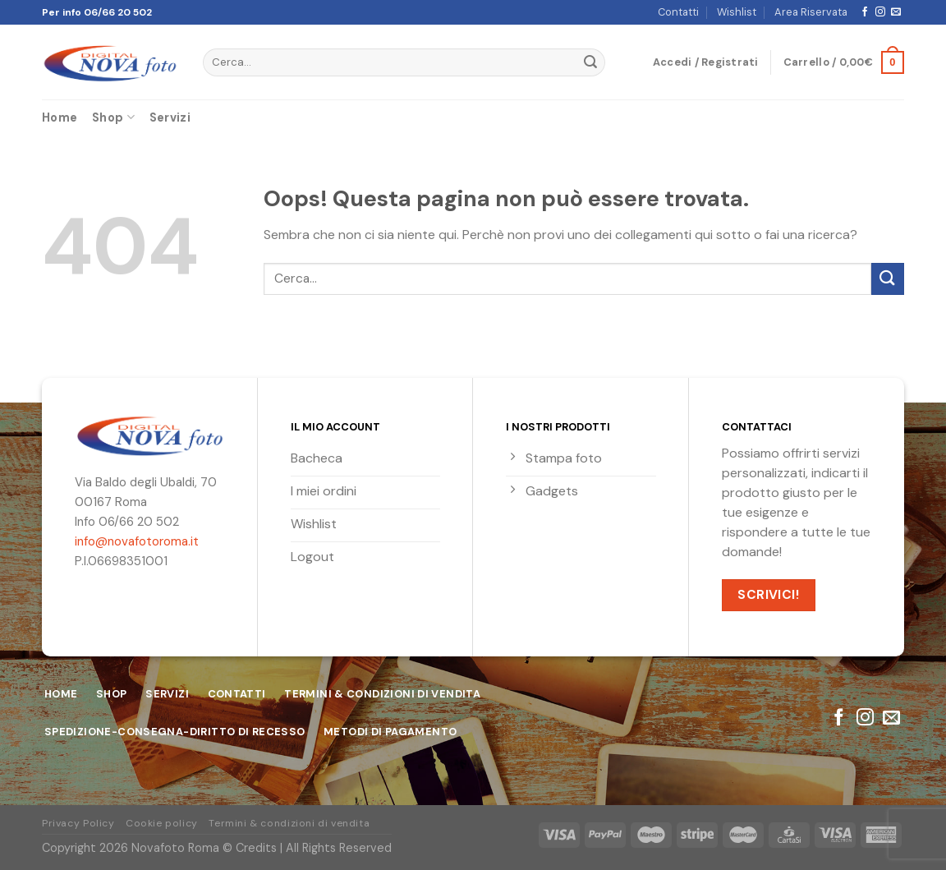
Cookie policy (162, 823)
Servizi (170, 117)
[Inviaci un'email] (896, 12)
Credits (256, 847)
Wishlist (736, 12)
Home (59, 117)
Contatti (678, 12)
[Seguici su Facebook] (865, 12)
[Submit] (590, 62)
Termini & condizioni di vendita (289, 823)
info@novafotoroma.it (137, 541)
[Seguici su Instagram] (880, 12)
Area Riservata (810, 12)
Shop (113, 117)
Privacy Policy (78, 823)
